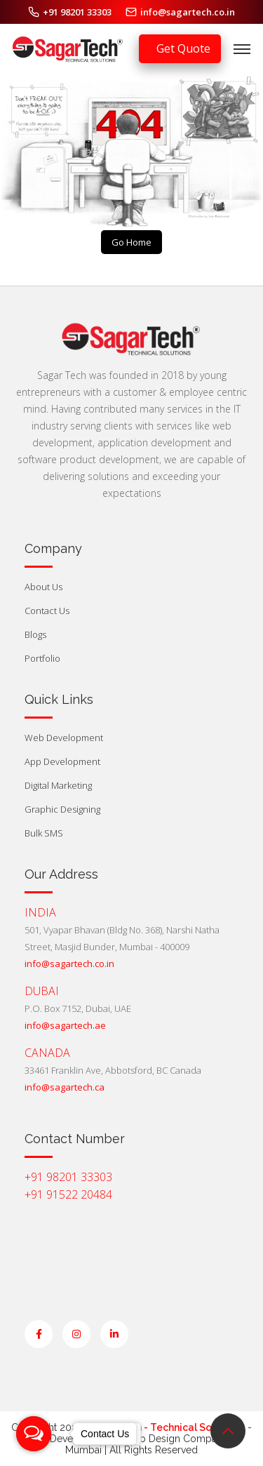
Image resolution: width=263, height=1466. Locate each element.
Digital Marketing (58, 785)
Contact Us (47, 610)
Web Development (64, 737)
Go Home (131, 242)
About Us (43, 586)
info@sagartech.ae (65, 1025)
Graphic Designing (62, 809)
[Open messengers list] (33, 1433)
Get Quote (183, 48)
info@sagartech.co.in (187, 12)
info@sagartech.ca (64, 1087)
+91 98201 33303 (77, 12)
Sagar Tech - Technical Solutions (165, 1427)
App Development (62, 761)
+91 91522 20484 (68, 1194)
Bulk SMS (44, 833)
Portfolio (42, 658)
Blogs (35, 634)
